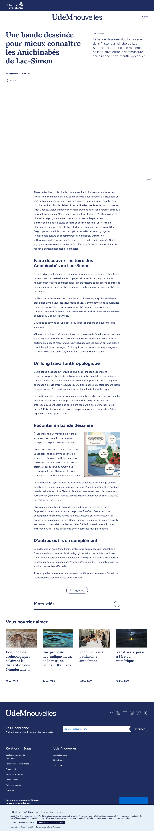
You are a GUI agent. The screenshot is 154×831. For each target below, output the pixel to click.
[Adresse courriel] (96, 733)
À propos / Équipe (60, 760)
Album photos (12, 774)
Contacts (10, 795)
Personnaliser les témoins (23, 822)
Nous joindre (58, 765)
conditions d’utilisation (52, 827)
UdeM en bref (12, 784)
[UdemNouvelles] (77, 19)
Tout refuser (43, 822)
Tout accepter (57, 822)
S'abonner (139, 733)
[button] (144, 19)
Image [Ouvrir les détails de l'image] (149, 184)
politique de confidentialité (29, 827)
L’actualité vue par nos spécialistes (15, 761)
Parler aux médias (13, 790)
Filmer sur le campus (14, 779)
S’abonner (57, 770)
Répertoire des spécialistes (17, 768)
